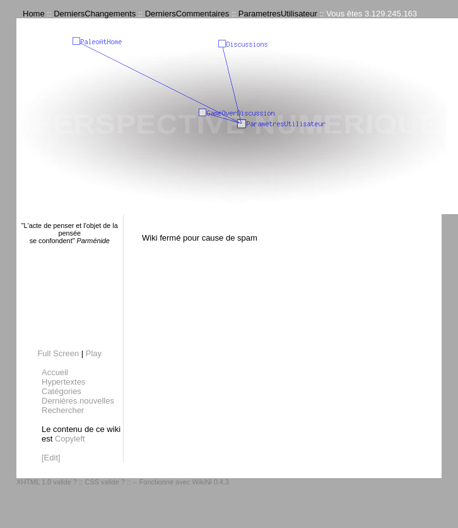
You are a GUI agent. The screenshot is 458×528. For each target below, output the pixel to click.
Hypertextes (63, 382)
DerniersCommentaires (187, 13)
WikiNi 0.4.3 (210, 482)
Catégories (61, 391)
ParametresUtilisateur (277, 13)
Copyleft (70, 438)
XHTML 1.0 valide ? (46, 482)
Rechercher (63, 410)
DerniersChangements (95, 13)
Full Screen (58, 353)
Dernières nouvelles (78, 400)
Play (94, 353)
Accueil (55, 372)
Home (34, 13)
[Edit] (51, 457)
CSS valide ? (105, 482)
